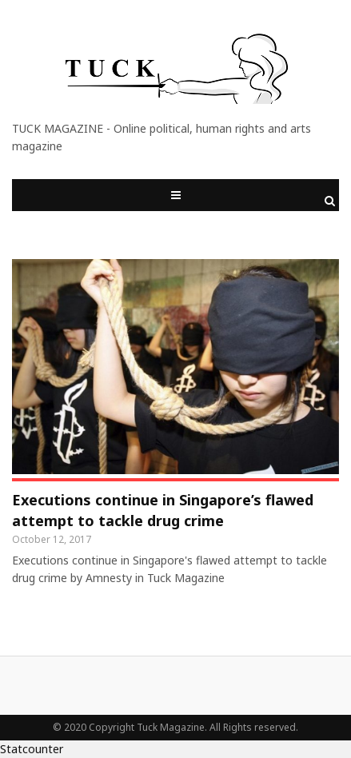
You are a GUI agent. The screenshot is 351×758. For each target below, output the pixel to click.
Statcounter (31, 748)
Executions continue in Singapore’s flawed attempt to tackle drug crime (162, 510)
